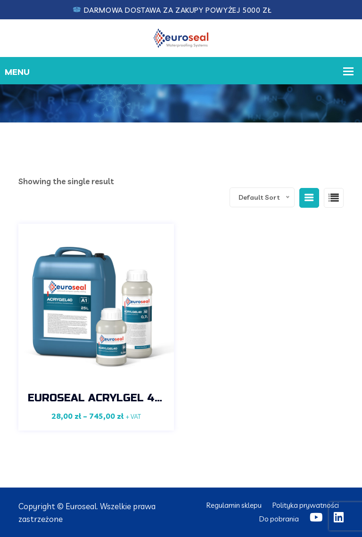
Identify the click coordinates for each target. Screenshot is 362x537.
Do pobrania (279, 518)
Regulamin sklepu (234, 505)
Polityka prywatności (305, 505)
